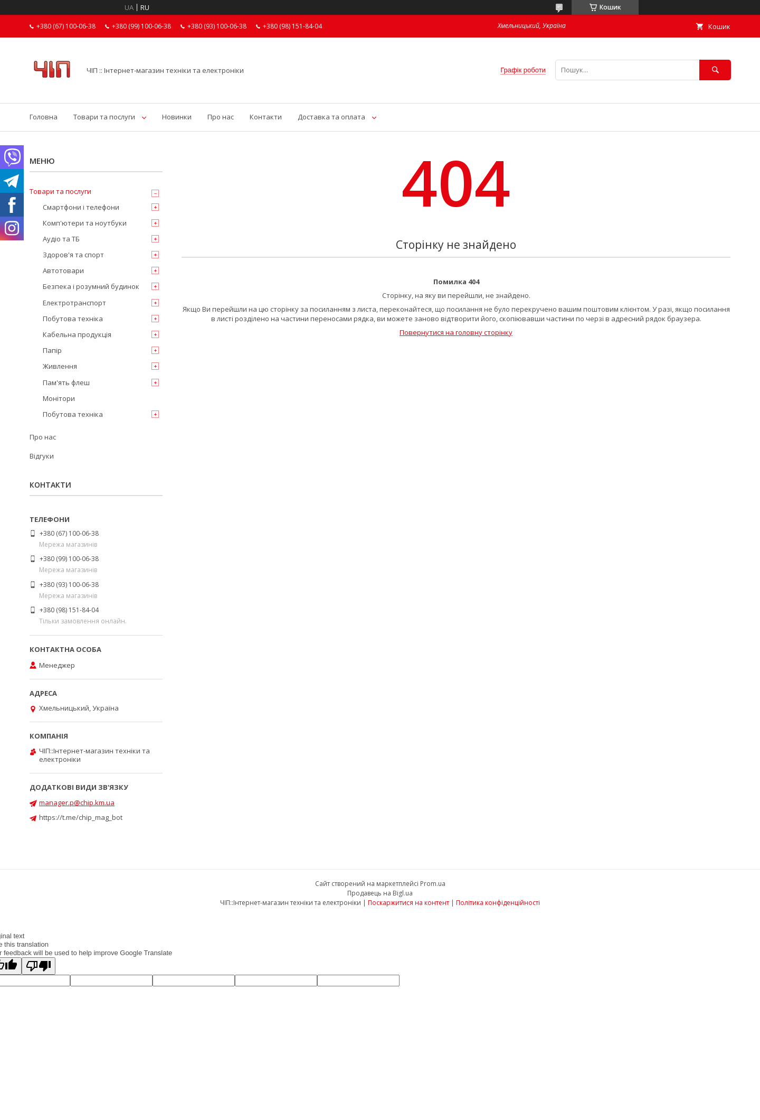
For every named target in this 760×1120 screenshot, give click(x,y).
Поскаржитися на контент (408, 902)
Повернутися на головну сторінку (456, 332)
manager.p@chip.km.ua (77, 802)
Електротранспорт (74, 302)
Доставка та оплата (331, 117)
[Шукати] (715, 70)
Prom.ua (432, 883)
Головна (44, 117)
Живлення (60, 366)
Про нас (220, 117)
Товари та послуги (104, 117)
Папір (52, 350)
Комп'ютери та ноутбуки (85, 223)
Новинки (177, 117)
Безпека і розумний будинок (91, 286)
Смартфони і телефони (81, 207)
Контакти (266, 117)
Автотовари (63, 270)
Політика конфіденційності (498, 902)
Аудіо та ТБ (61, 239)
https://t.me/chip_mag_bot (80, 817)
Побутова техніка (73, 318)
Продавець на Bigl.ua (380, 893)
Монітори (59, 398)
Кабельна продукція (77, 334)
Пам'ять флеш (66, 382)
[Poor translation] (38, 966)
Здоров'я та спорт (73, 254)
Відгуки (42, 456)
